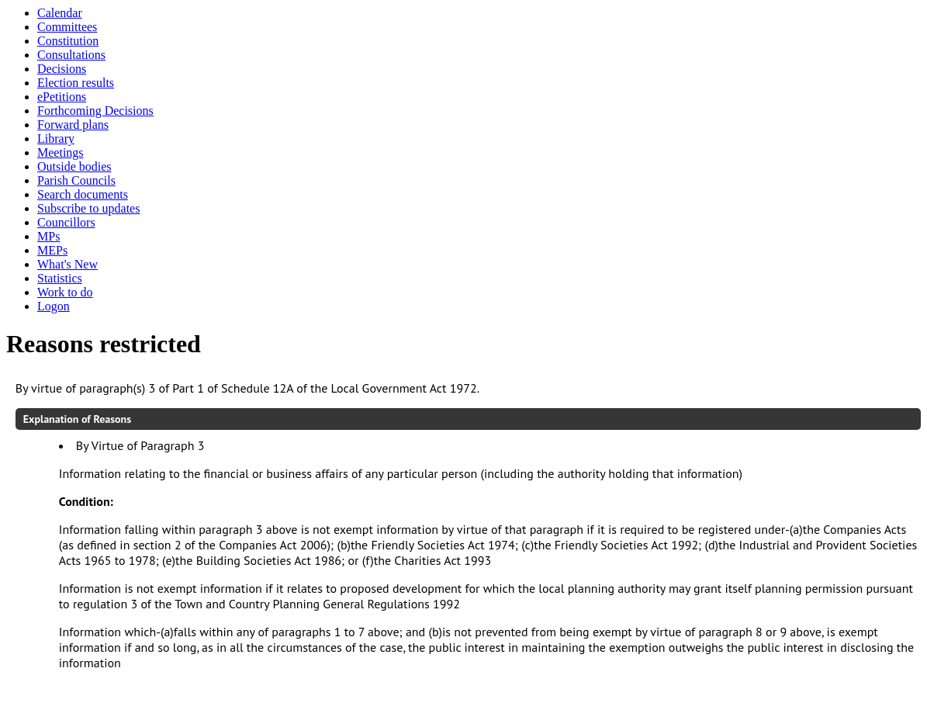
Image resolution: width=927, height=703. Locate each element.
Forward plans (73, 124)
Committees (67, 26)
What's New (67, 264)
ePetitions (61, 96)
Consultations (71, 54)
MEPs (52, 250)
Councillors (66, 222)
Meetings (60, 152)
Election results (75, 82)
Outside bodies (74, 166)
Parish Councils (76, 180)
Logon (53, 306)
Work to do (65, 292)
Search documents (82, 194)
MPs (48, 236)
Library (55, 138)
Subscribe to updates (88, 208)
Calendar (59, 12)
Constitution (68, 40)
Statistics (59, 278)
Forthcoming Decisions (95, 110)
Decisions (61, 68)
